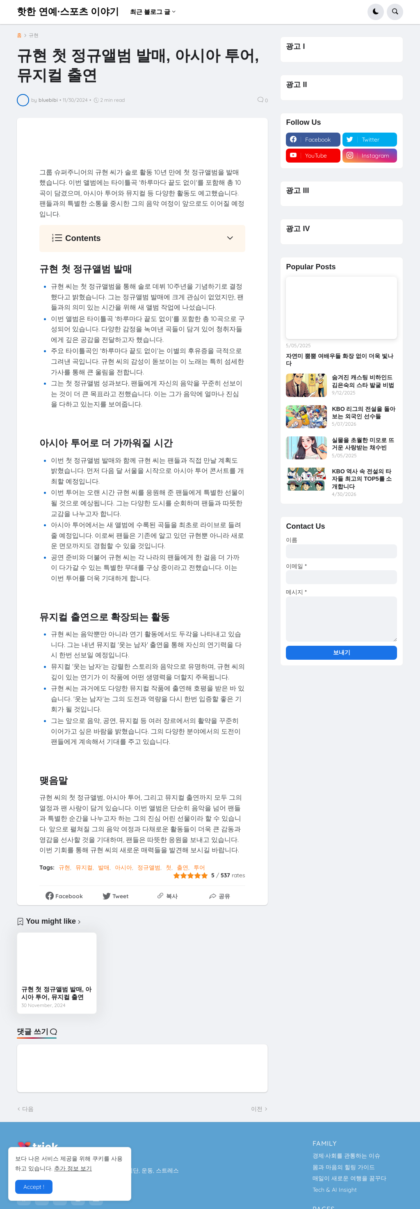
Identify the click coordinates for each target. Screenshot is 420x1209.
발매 (104, 867)
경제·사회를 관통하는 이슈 (346, 1155)
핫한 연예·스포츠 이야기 (68, 11)
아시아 (123, 867)
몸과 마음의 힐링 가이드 (344, 1167)
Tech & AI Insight (335, 1189)
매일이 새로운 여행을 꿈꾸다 (349, 1178)
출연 (182, 867)
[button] (376, 12)
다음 (28, 1109)
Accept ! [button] (33, 1187)
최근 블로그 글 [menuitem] (150, 12)
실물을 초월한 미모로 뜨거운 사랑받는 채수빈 (363, 444)
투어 (199, 867)
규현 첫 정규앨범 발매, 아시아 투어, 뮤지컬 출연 (56, 993)
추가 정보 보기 (73, 1168)
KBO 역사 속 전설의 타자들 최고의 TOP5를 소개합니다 (362, 478)
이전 (256, 1109)
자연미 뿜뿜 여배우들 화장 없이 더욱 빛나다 (339, 360)
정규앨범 (148, 867)
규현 (34, 35)
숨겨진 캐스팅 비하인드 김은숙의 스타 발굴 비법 (363, 381)
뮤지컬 (84, 867)
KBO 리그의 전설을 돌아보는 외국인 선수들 (363, 413)
